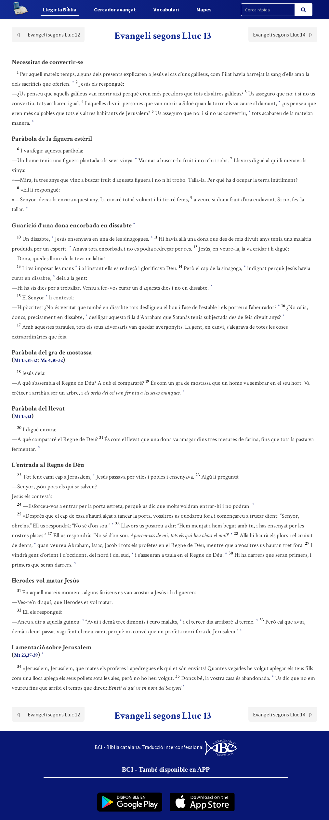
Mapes (204, 9)
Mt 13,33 (22, 416)
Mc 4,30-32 (51, 360)
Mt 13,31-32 (25, 360)
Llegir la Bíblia (59, 9)
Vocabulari (166, 9)
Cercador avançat (115, 9)
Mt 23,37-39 (26, 655)
